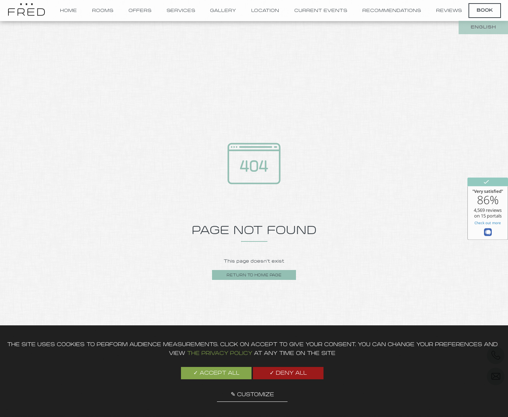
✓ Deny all (288, 373)
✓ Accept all (216, 373)
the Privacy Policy (219, 353)
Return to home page (254, 275)
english (483, 27)
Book (485, 10)
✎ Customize (252, 395)
